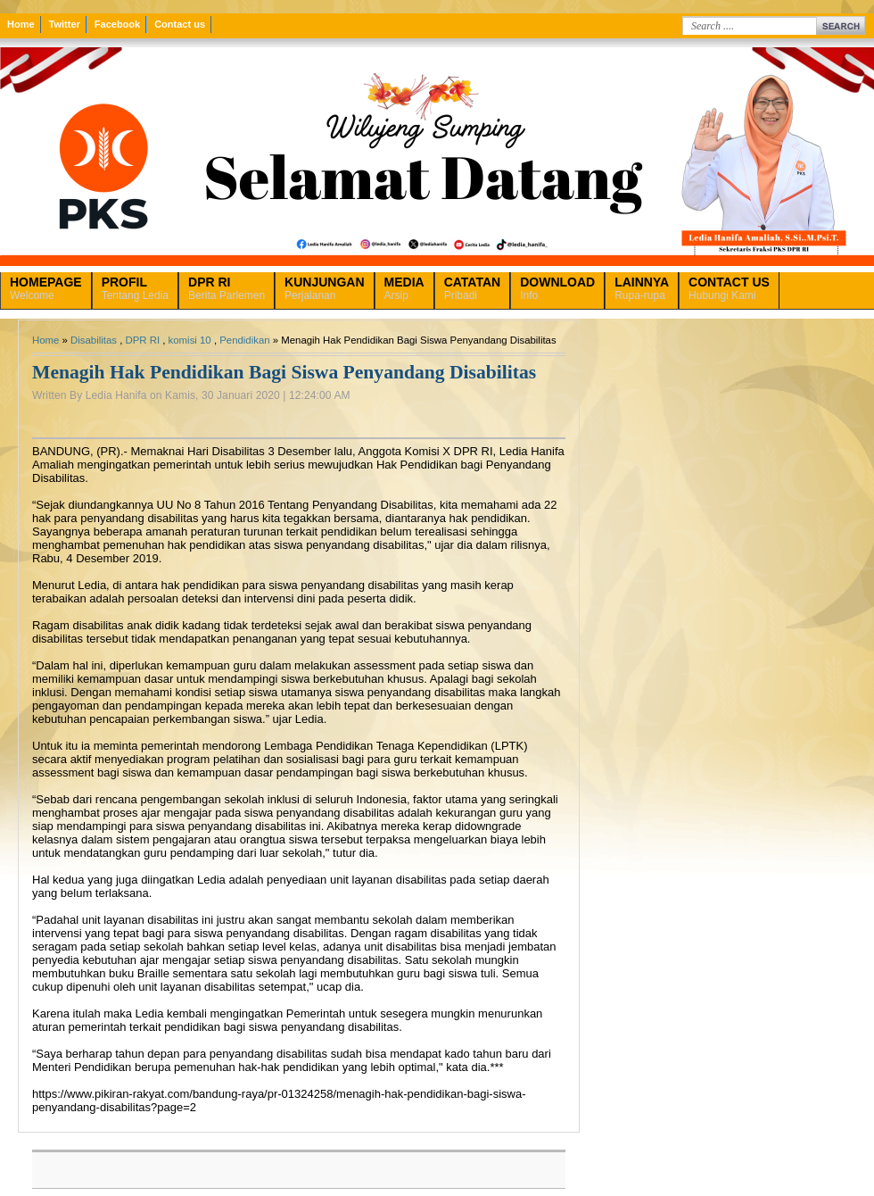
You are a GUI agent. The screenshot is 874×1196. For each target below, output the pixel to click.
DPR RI (142, 340)
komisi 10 (190, 340)
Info (557, 288)
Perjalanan (324, 288)
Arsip (404, 288)
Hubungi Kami (729, 288)
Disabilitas (93, 340)
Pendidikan (244, 340)
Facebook (117, 24)
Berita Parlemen (226, 288)
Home (21, 24)
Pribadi (472, 288)
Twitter (64, 24)
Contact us (179, 24)
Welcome (46, 288)
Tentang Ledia (135, 288)
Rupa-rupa (641, 288)
